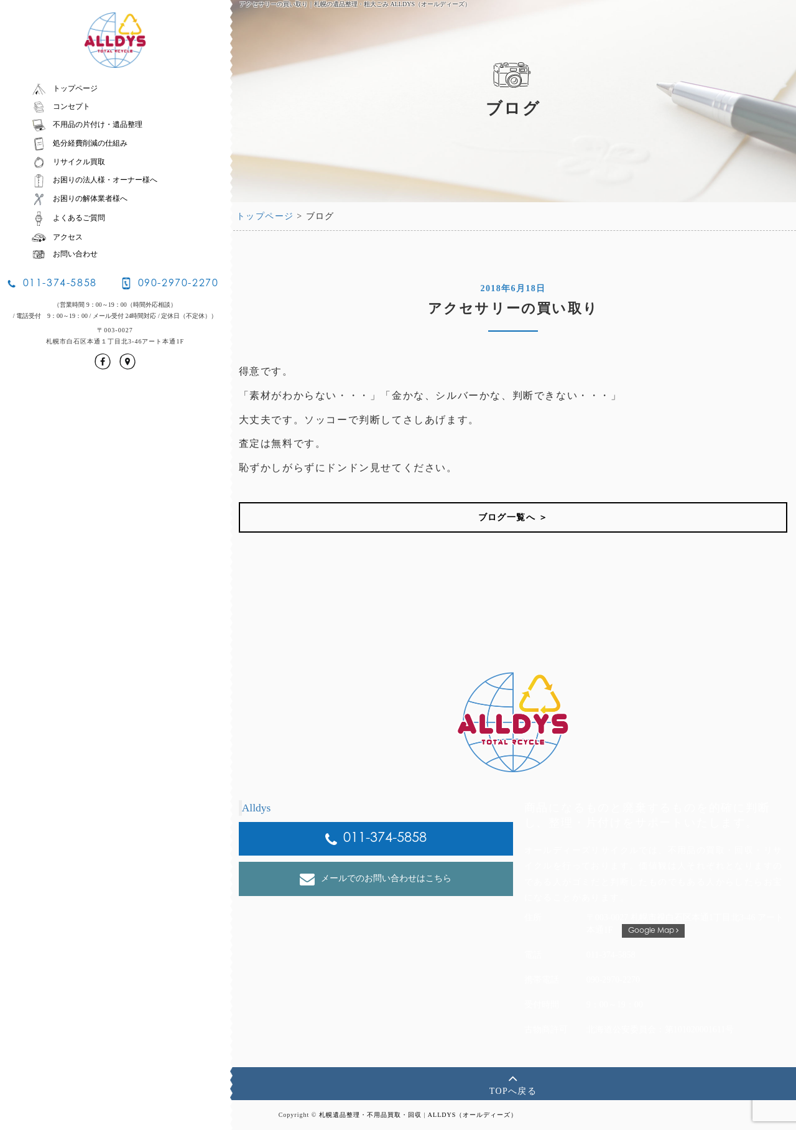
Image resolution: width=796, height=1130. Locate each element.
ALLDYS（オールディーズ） (472, 1114)
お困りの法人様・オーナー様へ (94, 179)
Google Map (653, 931)
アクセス (57, 237)
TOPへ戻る (513, 1083)
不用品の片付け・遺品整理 (86, 124)
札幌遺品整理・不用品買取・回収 (370, 1114)
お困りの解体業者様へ (79, 198)
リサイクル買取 (68, 161)
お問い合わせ (64, 254)
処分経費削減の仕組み (79, 143)
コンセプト (60, 106)
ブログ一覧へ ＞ (513, 517)
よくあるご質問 (68, 217)
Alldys (256, 807)
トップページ (64, 88)
